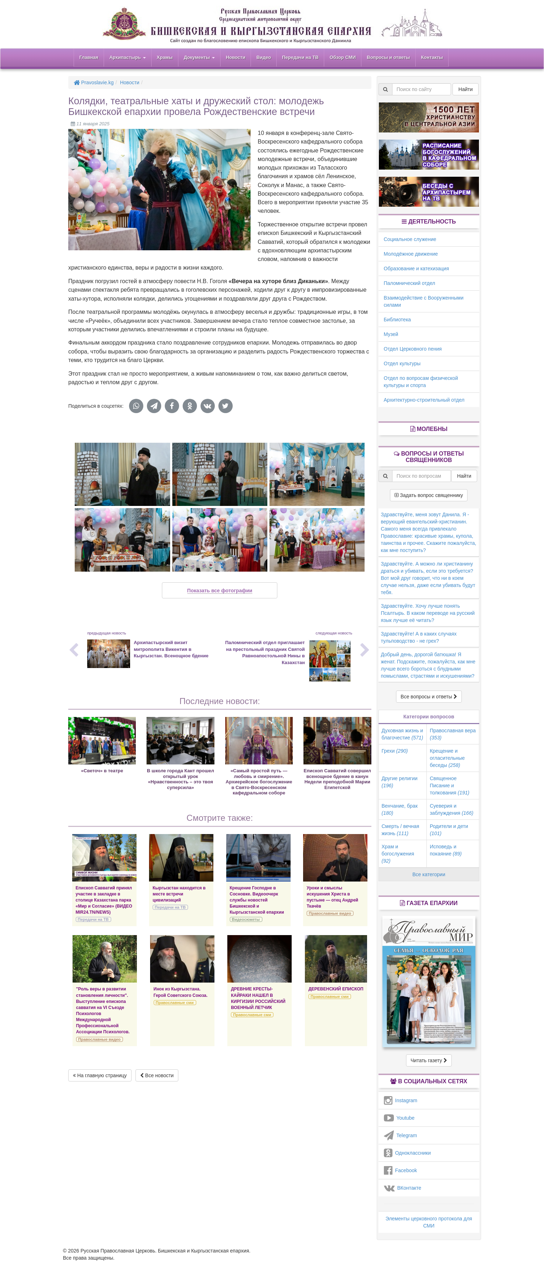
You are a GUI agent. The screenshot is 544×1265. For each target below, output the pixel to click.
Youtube (399, 1118)
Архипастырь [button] (127, 57)
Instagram (400, 1100)
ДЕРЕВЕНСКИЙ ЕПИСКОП (336, 989)
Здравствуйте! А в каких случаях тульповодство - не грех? (419, 637)
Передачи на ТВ (300, 57)
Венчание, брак (400, 809)
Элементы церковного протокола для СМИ (429, 1222)
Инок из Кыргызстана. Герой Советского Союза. (181, 992)
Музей (391, 334)
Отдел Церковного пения (413, 349)
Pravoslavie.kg (94, 82)
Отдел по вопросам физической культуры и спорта (421, 381)
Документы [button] (199, 57)
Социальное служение (410, 239)
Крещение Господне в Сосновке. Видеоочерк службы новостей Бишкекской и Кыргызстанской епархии (257, 900)
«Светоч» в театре (102, 770)
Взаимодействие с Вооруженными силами (424, 301)
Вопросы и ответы (388, 57)
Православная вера (453, 734)
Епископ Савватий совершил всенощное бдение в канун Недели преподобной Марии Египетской (337, 779)
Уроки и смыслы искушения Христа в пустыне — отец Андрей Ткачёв (332, 897)
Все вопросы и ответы (429, 696)
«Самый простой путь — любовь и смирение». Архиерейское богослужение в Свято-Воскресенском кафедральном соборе (259, 781)
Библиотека (397, 319)
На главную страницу (100, 1075)
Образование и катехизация (416, 268)
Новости (236, 57)
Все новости (157, 1075)
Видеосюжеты (246, 919)
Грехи (395, 751)
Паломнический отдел (409, 283)
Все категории (428, 874)
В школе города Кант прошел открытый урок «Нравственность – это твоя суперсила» (180, 779)
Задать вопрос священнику (429, 495)
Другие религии (400, 781)
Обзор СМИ (343, 57)
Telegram (400, 1135)
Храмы (165, 57)
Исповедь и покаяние (445, 850)
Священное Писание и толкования (449, 785)
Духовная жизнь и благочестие (402, 734)
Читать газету (429, 1060)
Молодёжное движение (411, 254)
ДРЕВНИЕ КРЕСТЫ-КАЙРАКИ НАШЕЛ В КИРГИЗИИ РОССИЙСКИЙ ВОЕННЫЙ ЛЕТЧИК (258, 998)
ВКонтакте (402, 1188)
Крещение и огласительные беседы (447, 758)
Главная (88, 57)
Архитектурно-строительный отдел (424, 400)
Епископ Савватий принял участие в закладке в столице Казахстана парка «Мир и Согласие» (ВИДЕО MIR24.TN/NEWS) (104, 900)
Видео (263, 57)
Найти (466, 89)
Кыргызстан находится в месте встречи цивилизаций (179, 894)
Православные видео (330, 913)
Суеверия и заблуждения (451, 809)
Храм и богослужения (398, 854)
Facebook (400, 1170)
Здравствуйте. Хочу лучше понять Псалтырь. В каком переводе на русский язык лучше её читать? (428, 613)
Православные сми (175, 1002)
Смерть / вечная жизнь (400, 829)
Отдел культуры (402, 363)
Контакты (432, 57)
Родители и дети (449, 829)
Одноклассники (407, 1153)
